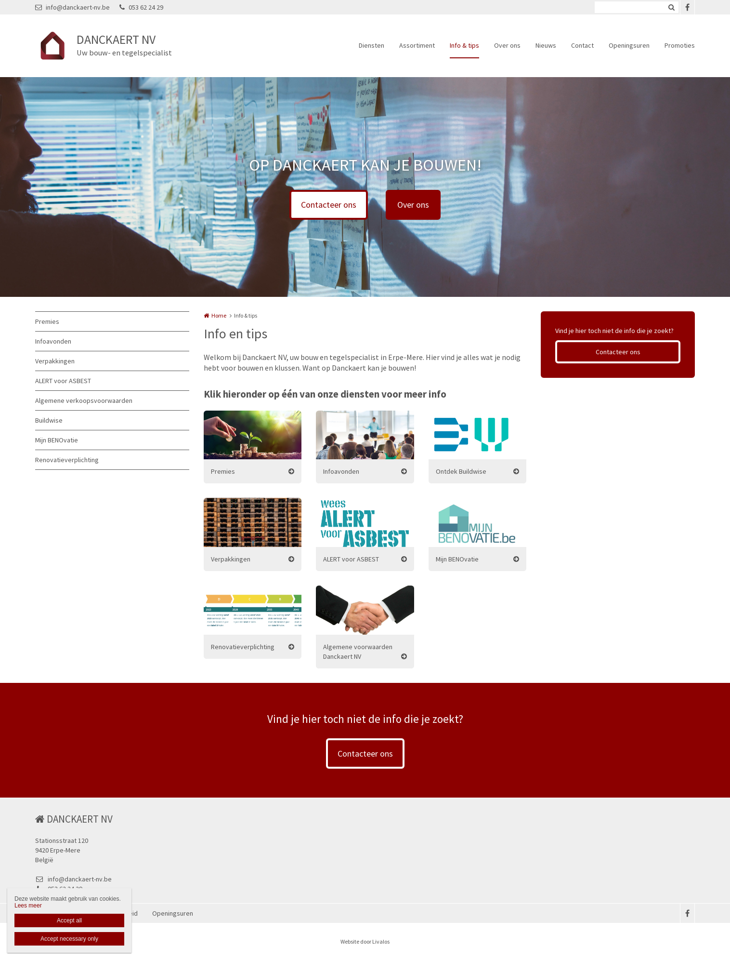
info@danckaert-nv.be (72, 7)
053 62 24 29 (141, 7)
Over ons (507, 45)
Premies (47, 321)
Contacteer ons (328, 204)
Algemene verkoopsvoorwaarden (83, 400)
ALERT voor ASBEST (63, 380)
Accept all (69, 920)
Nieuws (545, 45)
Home (218, 315)
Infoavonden (53, 341)
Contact (582, 45)
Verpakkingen (55, 361)
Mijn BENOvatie (56, 440)
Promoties (680, 45)
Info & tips (464, 45)
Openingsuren (629, 45)
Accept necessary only (69, 938)
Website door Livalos (365, 941)
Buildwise (49, 420)
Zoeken (671, 7)
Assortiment (417, 45)
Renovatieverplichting (67, 459)
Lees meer (28, 905)
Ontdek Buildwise (461, 471)
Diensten (371, 45)
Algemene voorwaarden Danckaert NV (357, 651)
